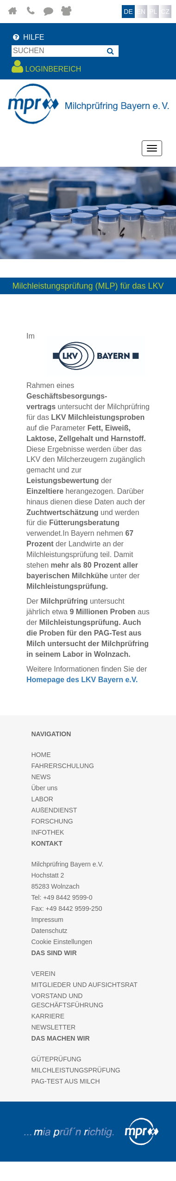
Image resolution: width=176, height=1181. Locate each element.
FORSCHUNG (52, 821)
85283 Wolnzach (55, 886)
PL (153, 11)
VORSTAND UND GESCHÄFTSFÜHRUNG (67, 1000)
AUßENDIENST (54, 810)
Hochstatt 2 (47, 875)
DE (128, 11)
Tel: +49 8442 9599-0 (62, 897)
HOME (41, 754)
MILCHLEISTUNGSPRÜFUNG (75, 1070)
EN (141, 11)
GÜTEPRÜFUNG (56, 1059)
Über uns (44, 788)
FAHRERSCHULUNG (62, 765)
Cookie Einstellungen (62, 941)
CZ (165, 11)
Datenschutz (49, 930)
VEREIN (43, 973)
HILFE (28, 37)
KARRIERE (48, 1016)
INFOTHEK (47, 832)
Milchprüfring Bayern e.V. (67, 864)
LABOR (42, 799)
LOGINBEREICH (46, 66)
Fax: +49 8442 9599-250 (66, 908)
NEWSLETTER (53, 1027)
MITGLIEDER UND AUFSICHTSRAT (84, 984)
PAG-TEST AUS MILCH (65, 1081)
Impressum (47, 919)
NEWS (41, 777)
